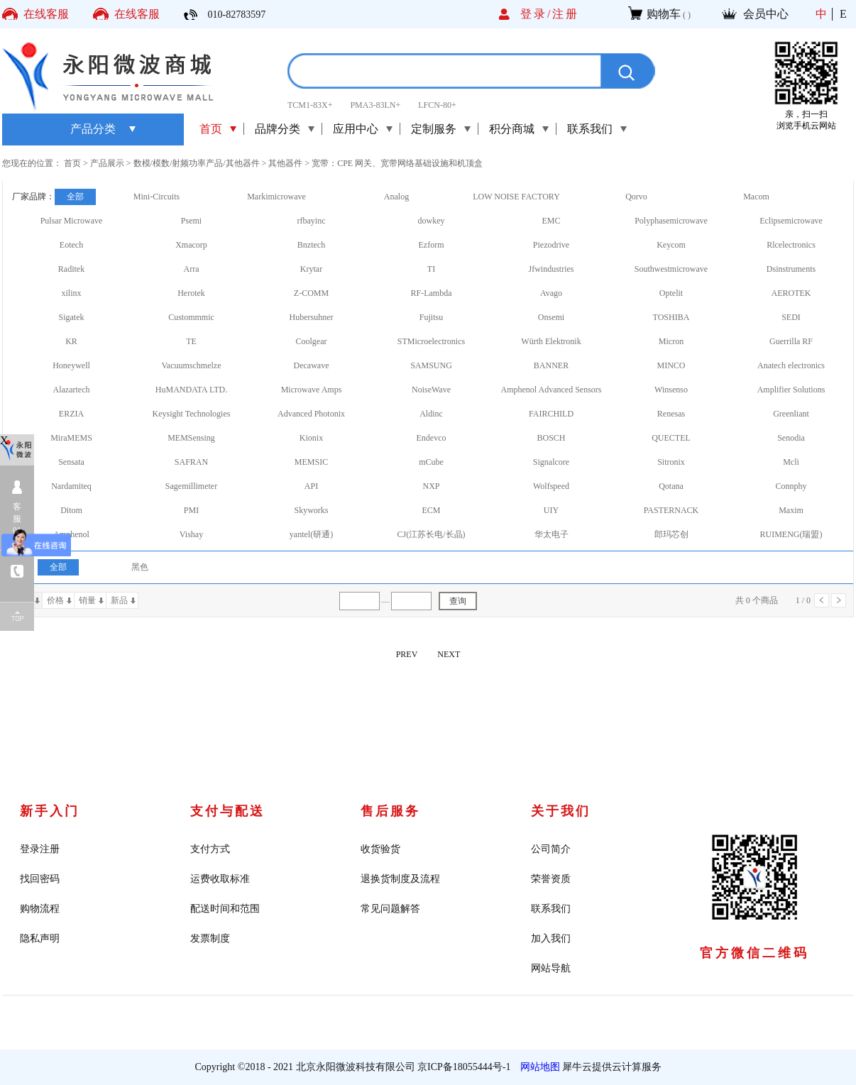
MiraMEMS (71, 438)
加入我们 (551, 938)
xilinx (71, 293)
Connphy (790, 486)
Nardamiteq (71, 486)
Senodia (791, 438)
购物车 (664, 14)
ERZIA (71, 414)
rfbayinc (311, 221)
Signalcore (551, 462)
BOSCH (551, 438)
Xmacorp (191, 245)
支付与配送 (227, 811)
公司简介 (551, 849)
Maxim (791, 510)
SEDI (791, 317)
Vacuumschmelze (191, 365)
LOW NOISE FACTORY (516, 197)
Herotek (191, 293)
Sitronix (671, 462)
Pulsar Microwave (71, 221)
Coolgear (311, 341)
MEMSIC (311, 462)
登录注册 (40, 849)
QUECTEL (671, 438)
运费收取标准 (220, 879)
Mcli (791, 462)
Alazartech (71, 390)
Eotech (71, 245)
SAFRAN (191, 462)
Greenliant (791, 414)
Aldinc (431, 414)
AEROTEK (791, 293)
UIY (551, 510)
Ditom (71, 510)
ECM (431, 510)
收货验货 (380, 849)
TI (431, 269)
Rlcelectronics (791, 245)
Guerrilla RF (791, 341)
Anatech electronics (791, 365)
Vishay (191, 534)
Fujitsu (431, 317)
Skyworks (311, 510)
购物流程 (40, 908)
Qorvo (636, 197)
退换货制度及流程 (400, 879)
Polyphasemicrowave (671, 221)
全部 (75, 197)
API (311, 486)
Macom (756, 197)
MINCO (671, 365)
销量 (87, 600)
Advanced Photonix (311, 414)
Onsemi (551, 317)
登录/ (536, 14)
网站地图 (537, 1067)
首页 (210, 129)
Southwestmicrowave (671, 269)
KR (71, 341)
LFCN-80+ (437, 105)
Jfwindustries (551, 269)
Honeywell (71, 365)
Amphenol (71, 534)
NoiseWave (431, 390)
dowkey (431, 221)
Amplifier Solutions (791, 390)
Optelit (671, 293)
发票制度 (210, 938)
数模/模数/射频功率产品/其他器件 (196, 163)
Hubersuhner (312, 317)
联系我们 (551, 908)
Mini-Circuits (156, 197)
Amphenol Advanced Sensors (551, 390)
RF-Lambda (431, 293)
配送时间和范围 (225, 908)
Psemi (191, 221)
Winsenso (671, 390)
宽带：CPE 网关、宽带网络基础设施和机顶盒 (397, 163)
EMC (551, 221)
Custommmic (191, 317)
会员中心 (766, 14)
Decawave (311, 365)
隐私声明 (40, 938)
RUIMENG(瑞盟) (791, 534)
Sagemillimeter (191, 486)
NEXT (448, 654)
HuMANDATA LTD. (191, 390)
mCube (431, 462)
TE (191, 341)
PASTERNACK (671, 510)
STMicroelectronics (431, 341)
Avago (551, 293)
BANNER (551, 365)
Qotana (671, 486)
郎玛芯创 (671, 534)
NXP (430, 486)
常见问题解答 (390, 908)
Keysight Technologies (192, 414)
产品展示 (107, 163)
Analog (396, 197)
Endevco (431, 438)
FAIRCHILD (551, 414)
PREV (407, 654)
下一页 (838, 600)
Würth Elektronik (551, 341)
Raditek (71, 269)
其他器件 (285, 163)
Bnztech (311, 245)
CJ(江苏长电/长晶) (431, 534)
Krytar (311, 269)
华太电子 (551, 534)
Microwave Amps (311, 390)
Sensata (71, 462)
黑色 (139, 567)
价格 (55, 600)
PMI (191, 510)
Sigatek (71, 317)
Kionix (311, 438)
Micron (671, 341)
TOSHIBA (671, 317)
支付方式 (210, 849)
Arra (191, 269)
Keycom (671, 245)
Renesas (671, 414)
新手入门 (49, 811)
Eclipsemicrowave (791, 221)
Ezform (431, 245)
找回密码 (40, 879)
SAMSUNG (431, 365)
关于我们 (561, 811)
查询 (457, 601)
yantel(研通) (311, 534)
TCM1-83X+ (309, 105)
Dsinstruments (791, 269)
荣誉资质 (551, 879)
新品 (119, 600)
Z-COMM (311, 293)
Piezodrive (551, 245)
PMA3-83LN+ (375, 105)
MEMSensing (191, 438)
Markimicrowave (276, 197)
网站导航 (551, 968)
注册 (565, 14)
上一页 (821, 600)
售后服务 (390, 811)
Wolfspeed (551, 486)
